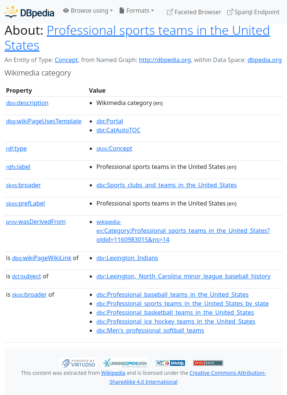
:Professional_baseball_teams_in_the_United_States (172, 294)
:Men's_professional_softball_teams (150, 330)
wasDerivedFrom (36, 221)
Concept (66, 60)
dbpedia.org (264, 60)
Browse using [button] (85, 10)
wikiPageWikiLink (41, 258)
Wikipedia (113, 372)
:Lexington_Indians (127, 258)
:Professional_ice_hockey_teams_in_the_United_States (175, 321)
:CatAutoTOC (118, 130)
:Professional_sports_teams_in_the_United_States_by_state (182, 303)
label (18, 167)
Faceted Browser (194, 12)
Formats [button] (134, 10)
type (16, 148)
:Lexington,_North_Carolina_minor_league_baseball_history (183, 276)
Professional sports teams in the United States (137, 37)
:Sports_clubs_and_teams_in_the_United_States (166, 185)
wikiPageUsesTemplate (43, 121)
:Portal (109, 121)
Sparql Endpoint (253, 12)
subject (26, 276)
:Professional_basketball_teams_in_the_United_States (175, 312)
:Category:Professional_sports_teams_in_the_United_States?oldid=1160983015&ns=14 (183, 231)
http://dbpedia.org (165, 60)
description (27, 103)
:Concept (114, 148)
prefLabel (25, 203)
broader (23, 185)
